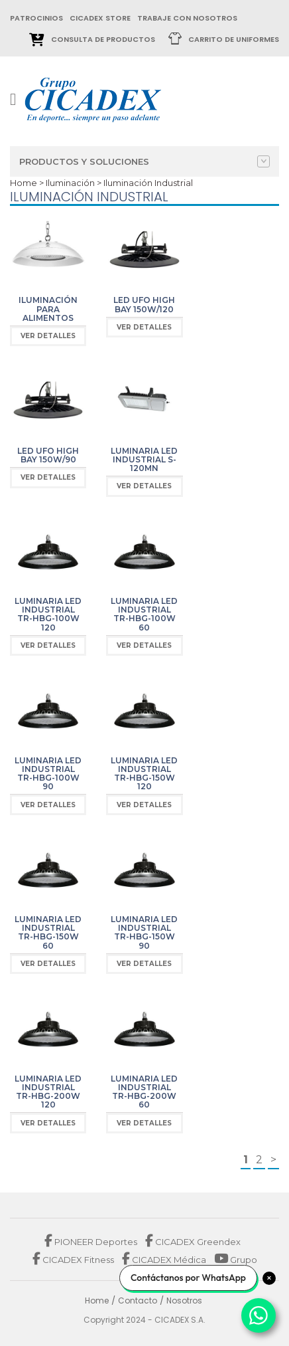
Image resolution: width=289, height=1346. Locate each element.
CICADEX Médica (164, 1259)
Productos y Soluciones (144, 161)
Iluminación (70, 182)
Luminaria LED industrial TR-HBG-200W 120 (48, 1092)
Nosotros (184, 1300)
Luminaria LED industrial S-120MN (144, 459)
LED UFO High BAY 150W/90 (48, 455)
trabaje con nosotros (187, 18)
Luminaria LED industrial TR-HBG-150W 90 (144, 932)
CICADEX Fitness (74, 1259)
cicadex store (100, 18)
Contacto (137, 1300)
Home (23, 182)
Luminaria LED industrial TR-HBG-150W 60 (48, 932)
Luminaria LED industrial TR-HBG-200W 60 (144, 1092)
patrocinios (36, 18)
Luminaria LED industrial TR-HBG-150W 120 (144, 773)
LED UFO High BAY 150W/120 (144, 304)
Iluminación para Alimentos (48, 308)
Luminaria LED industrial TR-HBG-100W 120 (48, 614)
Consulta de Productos (103, 39)
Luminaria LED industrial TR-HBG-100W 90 (48, 773)
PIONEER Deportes (91, 1241)
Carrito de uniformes (233, 39)
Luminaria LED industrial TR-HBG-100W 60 (144, 614)
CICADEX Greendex (193, 1241)
